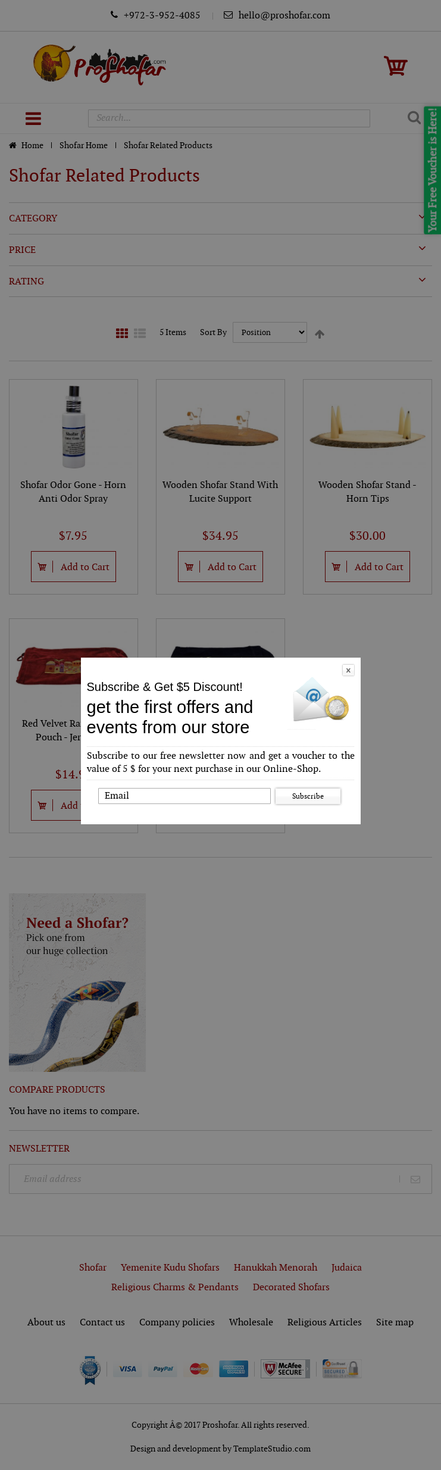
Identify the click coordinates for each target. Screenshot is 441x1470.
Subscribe (308, 796)
